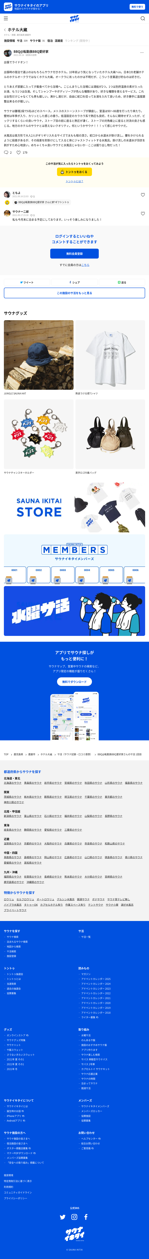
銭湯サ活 (86, 1088)
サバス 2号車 (88, 1064)
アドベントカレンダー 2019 (96, 1008)
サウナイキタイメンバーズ (95, 1106)
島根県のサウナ (33, 857)
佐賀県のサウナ (33, 876)
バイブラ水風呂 (13, 904)
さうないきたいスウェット (21, 1054)
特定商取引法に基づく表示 (18, 1181)
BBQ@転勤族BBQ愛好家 (31, 51)
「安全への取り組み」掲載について (25, 1162)
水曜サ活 (86, 1035)
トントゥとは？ (74, 181)
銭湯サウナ (83, 899)
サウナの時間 (88, 1078)
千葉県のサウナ (93, 797)
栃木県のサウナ (33, 797)
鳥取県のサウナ (13, 857)
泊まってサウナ (89, 1083)
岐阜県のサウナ (13, 829)
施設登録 (11, 956)
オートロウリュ (45, 899)
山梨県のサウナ (93, 816)
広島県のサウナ (73, 857)
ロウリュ (9, 899)
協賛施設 (86, 1116)
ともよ (16, 193)
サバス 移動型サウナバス (94, 1059)
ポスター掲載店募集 (17, 1148)
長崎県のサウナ (53, 876)
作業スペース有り (75, 904)
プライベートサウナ (15, 910)
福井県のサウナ (73, 816)
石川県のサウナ (53, 816)
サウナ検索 (12, 937)
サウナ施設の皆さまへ (18, 1138)
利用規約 (8, 1187)
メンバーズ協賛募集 (17, 1158)
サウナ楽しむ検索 (90, 1054)
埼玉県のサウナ (73, 797)
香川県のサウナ (134, 857)
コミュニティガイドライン (18, 1192)
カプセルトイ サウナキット (95, 1069)
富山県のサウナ (33, 816)
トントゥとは (14, 979)
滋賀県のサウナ (13, 843)
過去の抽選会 (14, 988)
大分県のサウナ (93, 876)
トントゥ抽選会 (15, 974)
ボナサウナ (98, 899)
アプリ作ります (89, 1050)
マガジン (86, 974)
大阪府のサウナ (53, 843)
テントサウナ (95, 904)
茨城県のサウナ (13, 797)
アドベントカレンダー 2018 (96, 1012)
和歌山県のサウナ (115, 843)
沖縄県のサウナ (35, 882)
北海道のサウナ (13, 783)
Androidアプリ (14, 1120)
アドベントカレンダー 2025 (96, 979)
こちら (85, 265)
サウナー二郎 (20, 211)
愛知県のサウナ (53, 829)
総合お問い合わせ (90, 1143)
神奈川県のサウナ (14, 802)
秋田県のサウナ (93, 783)
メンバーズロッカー (91, 1111)
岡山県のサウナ (53, 857)
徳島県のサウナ (113, 857)
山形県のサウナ (113, 783)
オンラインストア (16, 1035)
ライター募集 (88, 1017)
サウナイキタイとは (17, 1106)
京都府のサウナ (33, 843)
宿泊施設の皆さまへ (17, 1143)
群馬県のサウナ (53, 797)
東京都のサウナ (113, 797)
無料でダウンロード (74, 682)
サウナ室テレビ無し (118, 899)
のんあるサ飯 (88, 1040)
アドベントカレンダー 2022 (96, 993)
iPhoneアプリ (14, 1116)
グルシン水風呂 (65, 899)
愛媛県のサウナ (13, 862)
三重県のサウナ (73, 829)
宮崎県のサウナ (113, 876)
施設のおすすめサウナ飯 (94, 1045)
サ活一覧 (86, 937)
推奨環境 (8, 1175)
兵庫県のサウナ (73, 843)
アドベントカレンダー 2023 (96, 988)
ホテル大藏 (17, 29)
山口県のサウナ (93, 857)
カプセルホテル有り (51, 904)
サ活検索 (11, 951)
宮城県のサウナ (73, 783)
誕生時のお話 (14, 1111)
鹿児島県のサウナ (14, 882)
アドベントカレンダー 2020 (96, 1003)
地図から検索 (14, 946)
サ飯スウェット (15, 1050)
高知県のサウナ (33, 862)
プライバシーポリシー (15, 1198)
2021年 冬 (12, 1069)
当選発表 (11, 984)
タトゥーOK (31, 904)
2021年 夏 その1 (15, 1059)
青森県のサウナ (33, 783)
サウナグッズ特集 (16, 1040)
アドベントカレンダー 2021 (96, 998)
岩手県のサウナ (53, 783)
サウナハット (14, 1045)
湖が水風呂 (127, 904)
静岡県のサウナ (33, 829)
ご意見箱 (86, 1148)
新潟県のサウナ (13, 816)
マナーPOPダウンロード (20, 1153)
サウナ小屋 (112, 904)
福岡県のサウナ (13, 876)
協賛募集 (11, 993)
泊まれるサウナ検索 (17, 941)
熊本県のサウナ (73, 876)
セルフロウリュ (25, 899)
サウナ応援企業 (89, 1074)
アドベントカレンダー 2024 (96, 984)
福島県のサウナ (134, 783)
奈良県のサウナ (93, 843)
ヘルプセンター (89, 1138)
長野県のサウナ (113, 816)
